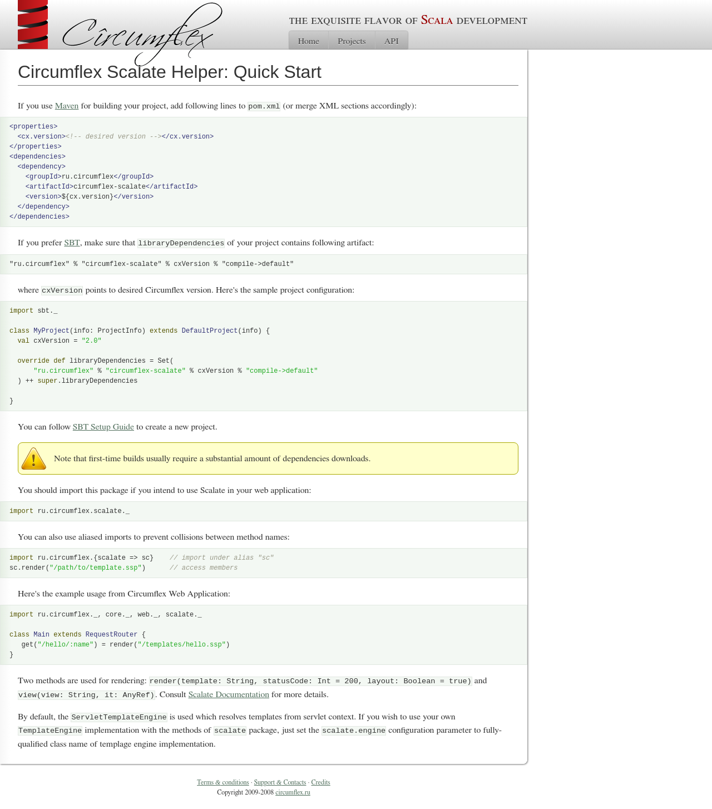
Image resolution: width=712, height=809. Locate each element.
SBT (72, 242)
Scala (437, 20)
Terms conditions (223, 780)
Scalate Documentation (229, 693)
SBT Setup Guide (103, 426)
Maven (67, 105)
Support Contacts (280, 780)
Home (309, 41)
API (391, 41)
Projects (352, 41)
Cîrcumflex (142, 34)
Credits (321, 780)
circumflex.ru (292, 790)
